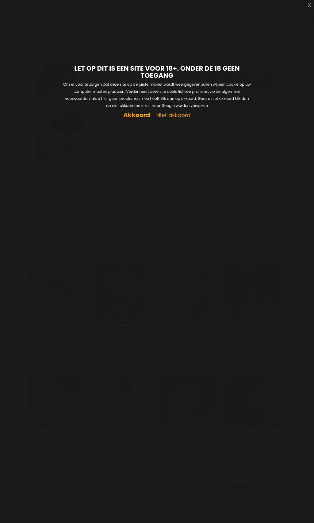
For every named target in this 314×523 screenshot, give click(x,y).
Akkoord (136, 115)
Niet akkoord (173, 115)
